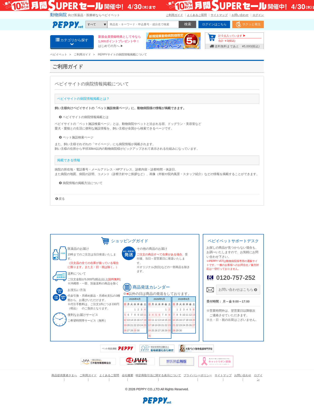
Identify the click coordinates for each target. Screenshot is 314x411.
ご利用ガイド (174, 15)
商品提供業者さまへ (64, 375)
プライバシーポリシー (198, 375)
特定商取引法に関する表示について (158, 375)
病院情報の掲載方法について (82, 183)
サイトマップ (219, 15)
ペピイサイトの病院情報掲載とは (86, 117)
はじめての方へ (108, 46)
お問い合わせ (240, 15)
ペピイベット (58, 54)
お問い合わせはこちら (238, 289)
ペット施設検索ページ (78, 137)
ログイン (258, 15)
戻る (62, 198)
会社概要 (127, 375)
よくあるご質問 (197, 15)
